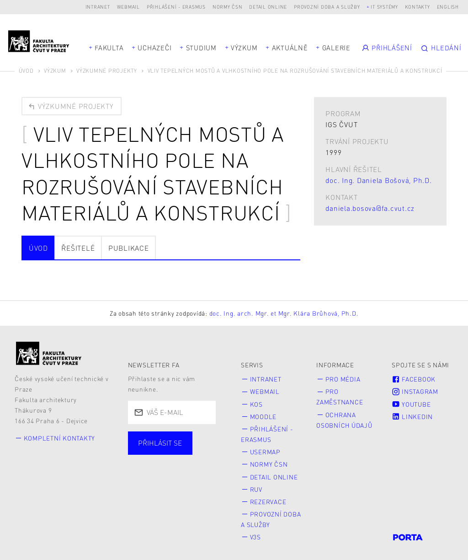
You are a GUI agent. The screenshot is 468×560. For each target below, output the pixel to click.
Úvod (26, 70)
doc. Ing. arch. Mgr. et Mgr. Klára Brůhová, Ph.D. (284, 313)
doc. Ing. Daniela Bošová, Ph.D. (378, 180)
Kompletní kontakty (60, 438)
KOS (256, 403)
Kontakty (417, 7)
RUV (256, 486)
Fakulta (109, 47)
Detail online (268, 7)
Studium (201, 47)
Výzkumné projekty (106, 70)
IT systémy (384, 7)
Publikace (128, 248)
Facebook (414, 379)
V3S (255, 532)
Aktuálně (290, 47)
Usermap (265, 449)
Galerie (336, 47)
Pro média (343, 379)
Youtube (411, 403)
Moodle (263, 415)
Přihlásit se (160, 442)
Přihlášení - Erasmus (176, 7)
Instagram (415, 391)
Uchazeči (154, 47)
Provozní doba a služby (327, 7)
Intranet (97, 7)
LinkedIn (412, 415)
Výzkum (244, 47)
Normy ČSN (228, 7)
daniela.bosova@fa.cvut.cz (370, 208)
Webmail (128, 7)
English (448, 7)
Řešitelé (78, 248)
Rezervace (268, 497)
